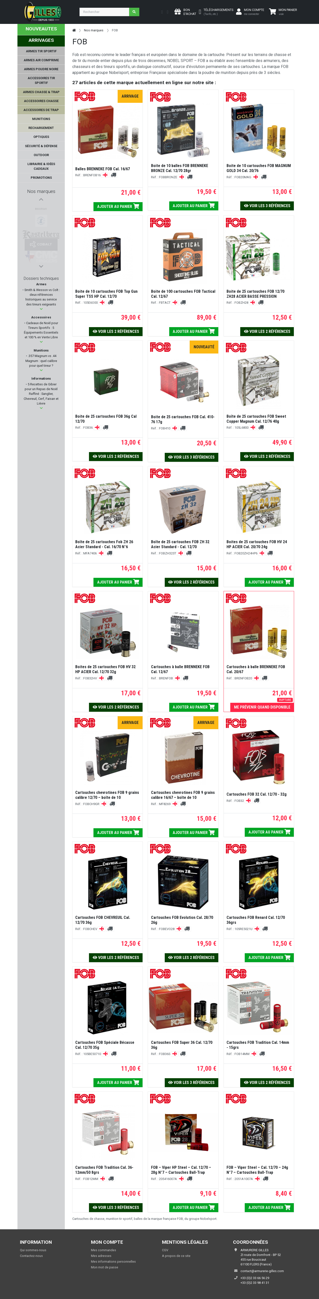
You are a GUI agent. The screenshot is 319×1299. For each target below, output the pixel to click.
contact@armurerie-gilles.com (262, 1271)
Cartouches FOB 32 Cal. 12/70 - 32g (257, 794)
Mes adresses (101, 1256)
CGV (165, 1250)
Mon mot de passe (104, 1267)
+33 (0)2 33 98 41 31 (254, 1283)
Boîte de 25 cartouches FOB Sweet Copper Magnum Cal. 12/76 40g (256, 419)
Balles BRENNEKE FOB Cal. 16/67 (102, 169)
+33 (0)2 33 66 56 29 (254, 1278)
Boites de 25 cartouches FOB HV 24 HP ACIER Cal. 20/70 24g (257, 544)
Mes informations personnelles (113, 1261)
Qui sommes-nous (33, 1250)
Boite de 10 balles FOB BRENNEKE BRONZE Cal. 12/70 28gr (179, 168)
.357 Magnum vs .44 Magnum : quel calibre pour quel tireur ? (41, 360)
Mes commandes (103, 1250)
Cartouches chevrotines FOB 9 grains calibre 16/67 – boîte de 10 (183, 795)
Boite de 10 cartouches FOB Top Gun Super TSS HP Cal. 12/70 (106, 294)
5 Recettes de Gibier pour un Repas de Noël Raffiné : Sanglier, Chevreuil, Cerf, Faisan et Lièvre (41, 393)
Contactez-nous (31, 1256)
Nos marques (41, 191)
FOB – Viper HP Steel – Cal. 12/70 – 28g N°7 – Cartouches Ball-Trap (181, 1170)
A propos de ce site (176, 1256)
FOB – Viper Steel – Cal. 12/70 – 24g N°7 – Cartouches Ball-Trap (257, 1170)
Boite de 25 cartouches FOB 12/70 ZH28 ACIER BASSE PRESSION (255, 294)
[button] (41, 309)
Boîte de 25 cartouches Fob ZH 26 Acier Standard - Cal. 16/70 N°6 (104, 544)
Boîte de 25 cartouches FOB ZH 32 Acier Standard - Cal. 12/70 (180, 544)
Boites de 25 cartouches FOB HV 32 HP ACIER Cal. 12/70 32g (105, 669)
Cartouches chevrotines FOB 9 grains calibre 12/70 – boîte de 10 (107, 795)
